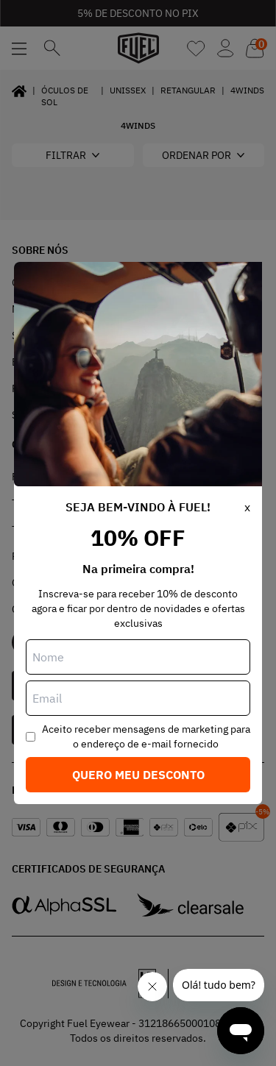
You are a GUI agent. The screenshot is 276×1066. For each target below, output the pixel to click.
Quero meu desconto (138, 774)
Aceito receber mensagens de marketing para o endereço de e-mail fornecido (146, 736)
